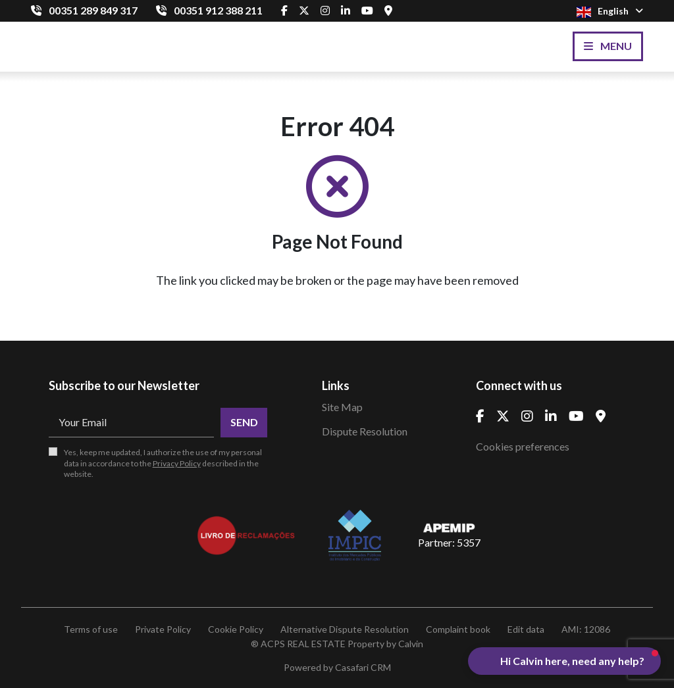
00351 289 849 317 (93, 10)
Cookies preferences (522, 446)
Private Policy (163, 629)
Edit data (525, 629)
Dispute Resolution (364, 431)
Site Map (342, 407)
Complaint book (458, 629)
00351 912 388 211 (218, 10)
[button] (564, 661)
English (610, 11)
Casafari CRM (363, 667)
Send (244, 422)
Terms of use (91, 629)
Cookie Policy (235, 629)
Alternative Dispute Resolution (344, 629)
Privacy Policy (177, 463)
